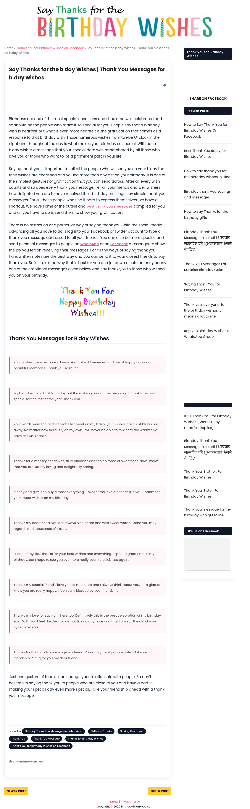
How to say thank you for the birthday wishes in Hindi (207, 174)
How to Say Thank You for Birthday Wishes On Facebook (205, 130)
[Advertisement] (87, 103)
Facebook (120, 243)
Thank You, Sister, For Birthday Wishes (202, 493)
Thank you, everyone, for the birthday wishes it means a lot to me (205, 310)
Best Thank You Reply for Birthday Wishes (205, 153)
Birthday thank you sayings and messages (207, 194)
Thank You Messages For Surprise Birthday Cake (205, 266)
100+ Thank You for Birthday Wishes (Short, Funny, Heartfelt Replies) (207, 422)
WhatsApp (89, 243)
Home (8, 48)
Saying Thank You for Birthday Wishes (202, 287)
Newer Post (16, 791)
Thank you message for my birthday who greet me (207, 512)
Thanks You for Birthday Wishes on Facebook (50, 48)
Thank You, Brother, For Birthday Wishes (203, 474)
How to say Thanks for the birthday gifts (206, 214)
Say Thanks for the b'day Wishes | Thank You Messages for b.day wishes (77, 73)
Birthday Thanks (101, 731)
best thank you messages (110, 206)
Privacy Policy (130, 801)
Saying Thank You (132, 731)
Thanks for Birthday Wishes (85, 738)
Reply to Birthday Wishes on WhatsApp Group (208, 333)
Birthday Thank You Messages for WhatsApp (53, 731)
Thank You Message (47, 738)
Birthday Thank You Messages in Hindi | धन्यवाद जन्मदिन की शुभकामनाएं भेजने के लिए (208, 240)
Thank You (18, 738)
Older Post (159, 791)
